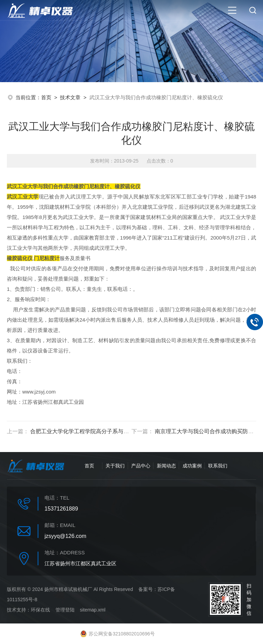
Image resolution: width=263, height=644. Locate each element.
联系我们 (217, 465)
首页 (46, 97)
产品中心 (140, 465)
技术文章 (70, 97)
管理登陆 (65, 610)
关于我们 (115, 465)
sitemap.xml (92, 610)
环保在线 (40, 610)
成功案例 (192, 465)
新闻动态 (166, 465)
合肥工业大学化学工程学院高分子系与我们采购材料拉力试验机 (107, 431)
